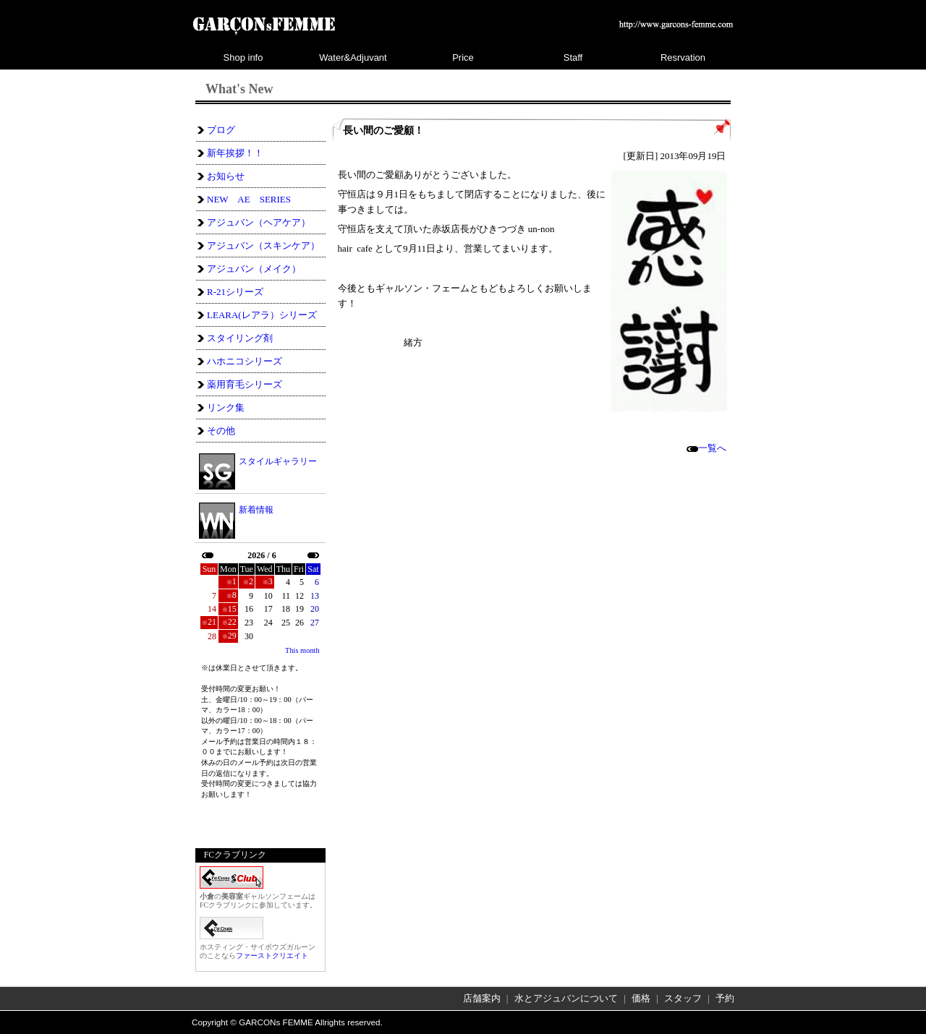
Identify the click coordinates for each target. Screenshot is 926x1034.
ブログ (221, 129)
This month (302, 650)
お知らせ (226, 176)
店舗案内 (482, 998)
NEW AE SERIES (249, 199)
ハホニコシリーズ (244, 361)
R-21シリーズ (235, 291)
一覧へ (706, 448)
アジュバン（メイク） (254, 268)
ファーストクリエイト (272, 956)
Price (463, 57)
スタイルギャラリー (278, 461)
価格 (641, 998)
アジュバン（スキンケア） (263, 245)
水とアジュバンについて (566, 998)
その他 (221, 430)
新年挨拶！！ (235, 153)
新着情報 (256, 510)
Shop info (243, 57)
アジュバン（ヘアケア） (258, 222)
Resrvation (682, 57)
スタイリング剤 (240, 338)
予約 (724, 998)
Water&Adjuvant (352, 57)
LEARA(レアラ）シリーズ (262, 314)
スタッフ (683, 998)
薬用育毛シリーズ (244, 384)
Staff (573, 57)
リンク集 (226, 407)
